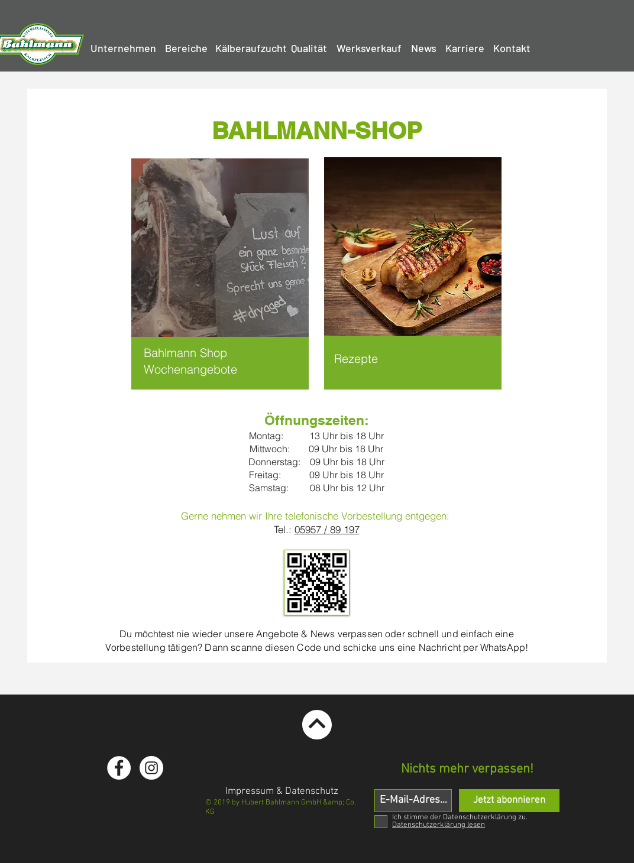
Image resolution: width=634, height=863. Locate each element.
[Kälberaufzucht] (251, 48)
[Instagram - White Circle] (151, 768)
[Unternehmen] (123, 48)
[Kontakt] (511, 48)
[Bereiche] (186, 48)
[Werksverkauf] (369, 48)
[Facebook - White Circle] (119, 768)
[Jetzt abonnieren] (509, 800)
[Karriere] (465, 48)
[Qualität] (309, 48)
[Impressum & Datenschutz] (282, 792)
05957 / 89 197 (327, 529)
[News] (423, 48)
